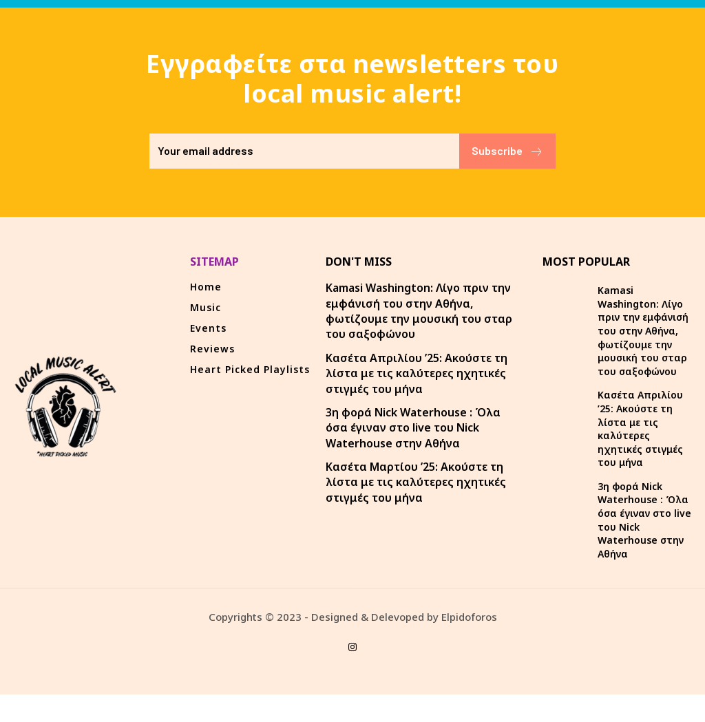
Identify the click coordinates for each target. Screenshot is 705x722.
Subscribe (507, 151)
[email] (304, 151)
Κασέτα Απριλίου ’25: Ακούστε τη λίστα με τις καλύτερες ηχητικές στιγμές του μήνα (416, 373)
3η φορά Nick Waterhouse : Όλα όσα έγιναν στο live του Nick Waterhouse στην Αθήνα (413, 428)
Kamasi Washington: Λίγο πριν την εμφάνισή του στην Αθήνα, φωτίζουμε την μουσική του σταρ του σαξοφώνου (419, 310)
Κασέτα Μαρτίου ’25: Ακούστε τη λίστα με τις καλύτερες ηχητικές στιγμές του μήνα (416, 482)
